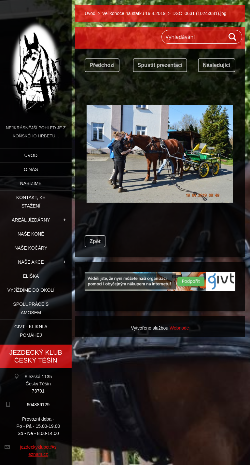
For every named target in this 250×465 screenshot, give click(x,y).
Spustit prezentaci (160, 65)
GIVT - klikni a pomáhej (31, 331)
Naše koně (31, 234)
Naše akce (31, 262)
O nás (31, 169)
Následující (216, 65)
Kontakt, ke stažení (31, 202)
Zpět (95, 241)
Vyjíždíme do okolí (30, 290)
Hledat (233, 37)
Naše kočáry (30, 248)
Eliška (31, 276)
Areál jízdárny (31, 220)
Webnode (179, 328)
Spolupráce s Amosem (31, 308)
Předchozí (102, 65)
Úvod (30, 155)
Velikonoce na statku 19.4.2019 (134, 13)
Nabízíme (31, 183)
